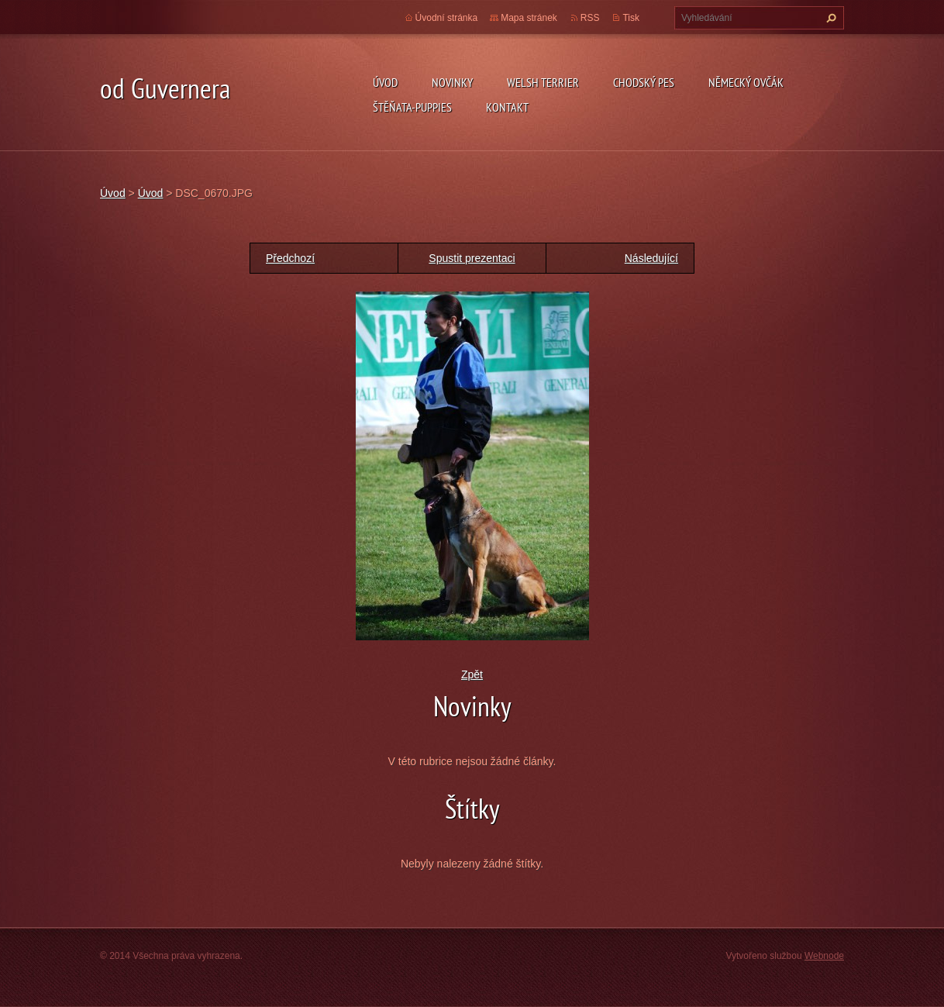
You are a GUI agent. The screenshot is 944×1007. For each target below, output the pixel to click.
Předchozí (290, 258)
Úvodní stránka (446, 17)
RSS (590, 17)
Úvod (385, 82)
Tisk (630, 17)
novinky (452, 82)
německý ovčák (746, 82)
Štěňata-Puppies (412, 107)
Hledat (829, 17)
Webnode (824, 955)
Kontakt (507, 107)
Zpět (472, 674)
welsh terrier (543, 82)
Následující (651, 258)
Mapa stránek (529, 17)
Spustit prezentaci (472, 258)
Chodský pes (643, 82)
